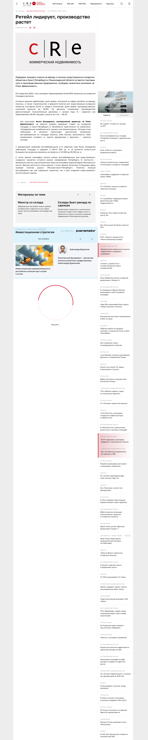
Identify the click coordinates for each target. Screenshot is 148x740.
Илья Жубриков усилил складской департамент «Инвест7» (114, 279)
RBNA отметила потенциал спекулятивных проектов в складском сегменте (111, 514)
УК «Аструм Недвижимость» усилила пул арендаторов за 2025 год (115, 675)
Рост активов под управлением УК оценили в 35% (113, 453)
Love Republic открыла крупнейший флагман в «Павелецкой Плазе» (115, 356)
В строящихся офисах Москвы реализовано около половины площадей (112, 292)
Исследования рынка (109, 133)
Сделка (103, 183)
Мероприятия (96, 4)
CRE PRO (82, 4)
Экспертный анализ (109, 246)
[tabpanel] (115, 428)
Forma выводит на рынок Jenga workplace (113, 687)
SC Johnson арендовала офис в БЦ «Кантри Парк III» (112, 477)
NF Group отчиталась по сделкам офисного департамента (113, 711)
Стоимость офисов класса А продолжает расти (110, 566)
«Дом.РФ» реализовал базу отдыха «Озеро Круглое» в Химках (114, 305)
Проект (103, 147)
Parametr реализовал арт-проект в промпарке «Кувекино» (113, 465)
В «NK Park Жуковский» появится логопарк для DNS (114, 735)
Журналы (110, 4)
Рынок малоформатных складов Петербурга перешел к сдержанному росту (115, 138)
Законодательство (109, 436)
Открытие (104, 352)
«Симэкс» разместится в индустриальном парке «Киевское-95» (110, 266)
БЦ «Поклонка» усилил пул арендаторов (111, 489)
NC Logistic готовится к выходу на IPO (113, 125)
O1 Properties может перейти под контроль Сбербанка (112, 626)
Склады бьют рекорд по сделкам (74, 204)
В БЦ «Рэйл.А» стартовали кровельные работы (111, 151)
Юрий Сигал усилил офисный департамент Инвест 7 (112, 527)
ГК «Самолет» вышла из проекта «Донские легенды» (113, 187)
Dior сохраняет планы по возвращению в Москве (111, 344)
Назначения (105, 275)
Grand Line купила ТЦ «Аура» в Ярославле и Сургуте (112, 368)
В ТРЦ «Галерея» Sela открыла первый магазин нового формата (113, 501)
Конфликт (104, 313)
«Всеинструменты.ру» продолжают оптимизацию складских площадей (114, 163)
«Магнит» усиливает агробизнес (113, 637)
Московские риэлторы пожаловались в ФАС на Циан (115, 317)
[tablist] (115, 115)
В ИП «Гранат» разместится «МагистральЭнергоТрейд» (111, 238)
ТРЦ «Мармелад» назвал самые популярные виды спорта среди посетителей (113, 613)
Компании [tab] (124, 115)
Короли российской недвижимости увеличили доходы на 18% (114, 648)
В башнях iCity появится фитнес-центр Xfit (113, 214)
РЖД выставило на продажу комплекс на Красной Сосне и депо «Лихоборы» (114, 331)
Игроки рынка (106, 120)
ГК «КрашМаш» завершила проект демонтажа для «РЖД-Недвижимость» (114, 201)
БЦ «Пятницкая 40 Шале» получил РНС (114, 226)
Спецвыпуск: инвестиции (111, 535)
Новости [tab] (106, 115)
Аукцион (103, 301)
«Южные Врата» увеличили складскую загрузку (111, 554)
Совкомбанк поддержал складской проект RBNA (114, 175)
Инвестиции (105, 171)
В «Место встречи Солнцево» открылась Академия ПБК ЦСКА (113, 699)
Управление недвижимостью (112, 388)
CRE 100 (70, 4)
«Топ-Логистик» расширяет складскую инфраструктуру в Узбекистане (111, 415)
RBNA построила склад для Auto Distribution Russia (113, 380)
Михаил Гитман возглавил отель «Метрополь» (113, 723)
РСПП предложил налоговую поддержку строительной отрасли (115, 441)
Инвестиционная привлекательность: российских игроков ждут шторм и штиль (33, 271)
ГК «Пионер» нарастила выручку (114, 403)
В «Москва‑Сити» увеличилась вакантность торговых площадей (113, 428)
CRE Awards (57, 4)
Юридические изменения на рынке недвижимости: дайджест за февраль (115, 251)
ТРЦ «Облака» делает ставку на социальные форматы (112, 392)
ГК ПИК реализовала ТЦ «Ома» (113, 577)
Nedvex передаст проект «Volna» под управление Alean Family (113, 588)
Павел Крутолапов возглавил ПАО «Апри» (114, 600)
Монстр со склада (30, 202)
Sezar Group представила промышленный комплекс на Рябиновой (110, 541)
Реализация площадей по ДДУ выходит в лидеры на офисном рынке (112, 661)
